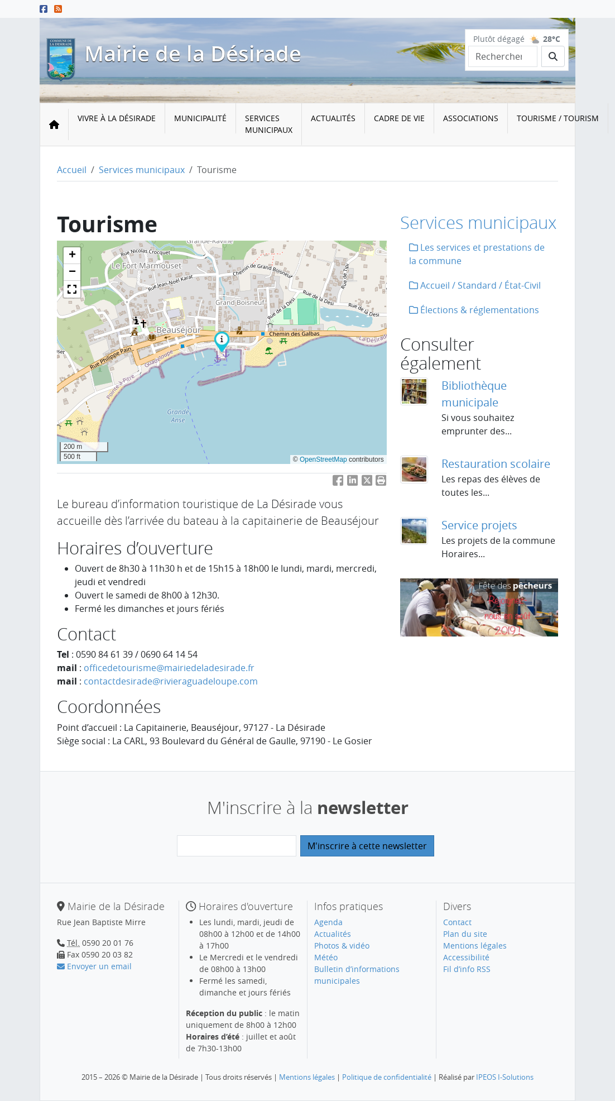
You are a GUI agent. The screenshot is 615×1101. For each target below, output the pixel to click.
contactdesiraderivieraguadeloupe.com (171, 681)
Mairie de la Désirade (192, 54)
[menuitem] (117, 124)
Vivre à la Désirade (117, 118)
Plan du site (465, 933)
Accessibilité (466, 957)
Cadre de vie (399, 118)
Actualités (333, 118)
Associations (470, 118)
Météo (326, 957)
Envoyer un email (94, 966)
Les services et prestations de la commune (477, 254)
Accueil (72, 170)
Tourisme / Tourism (558, 118)
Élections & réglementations (474, 310)
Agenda (328, 922)
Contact (457, 922)
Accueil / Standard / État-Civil (475, 285)
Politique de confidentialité (386, 1077)
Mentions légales (475, 945)
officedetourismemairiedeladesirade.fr (169, 668)
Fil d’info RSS (467, 969)
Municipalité (200, 118)
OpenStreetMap (323, 459)
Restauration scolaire (495, 463)
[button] (222, 341)
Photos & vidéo (341, 945)
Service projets (479, 525)
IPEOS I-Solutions (505, 1077)
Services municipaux (268, 124)
